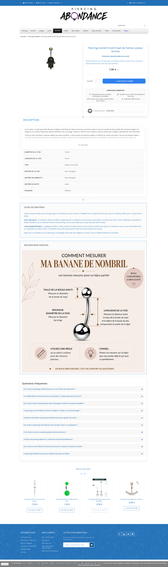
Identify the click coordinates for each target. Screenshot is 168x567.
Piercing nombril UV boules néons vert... (67, 500)
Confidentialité (26, 549)
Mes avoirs (45, 540)
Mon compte (48, 532)
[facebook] (120, 534)
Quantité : (90, 81)
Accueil (23, 36)
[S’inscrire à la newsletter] (92, 545)
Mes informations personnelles (48, 547)
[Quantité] (97, 81)
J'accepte (5, 564)
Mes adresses (47, 543)
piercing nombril (41, 129)
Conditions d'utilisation (28, 546)
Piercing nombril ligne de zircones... (131, 499)
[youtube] (124, 534)
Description (31, 120)
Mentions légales (26, 543)
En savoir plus (83, 145)
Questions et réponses (28, 540)
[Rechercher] (144, 25)
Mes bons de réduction (50, 551)
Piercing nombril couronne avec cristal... (34, 500)
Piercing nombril (34, 36)
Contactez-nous (26, 537)
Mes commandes (48, 537)
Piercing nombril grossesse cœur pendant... (99, 500)
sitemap (23, 552)
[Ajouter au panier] (124, 81)
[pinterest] (128, 534)
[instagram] (133, 534)
